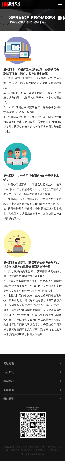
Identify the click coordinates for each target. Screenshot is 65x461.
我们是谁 (8, 398)
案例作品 (8, 381)
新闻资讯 (8, 389)
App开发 (8, 372)
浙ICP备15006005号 (22, 450)
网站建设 (8, 363)
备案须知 (40, 450)
